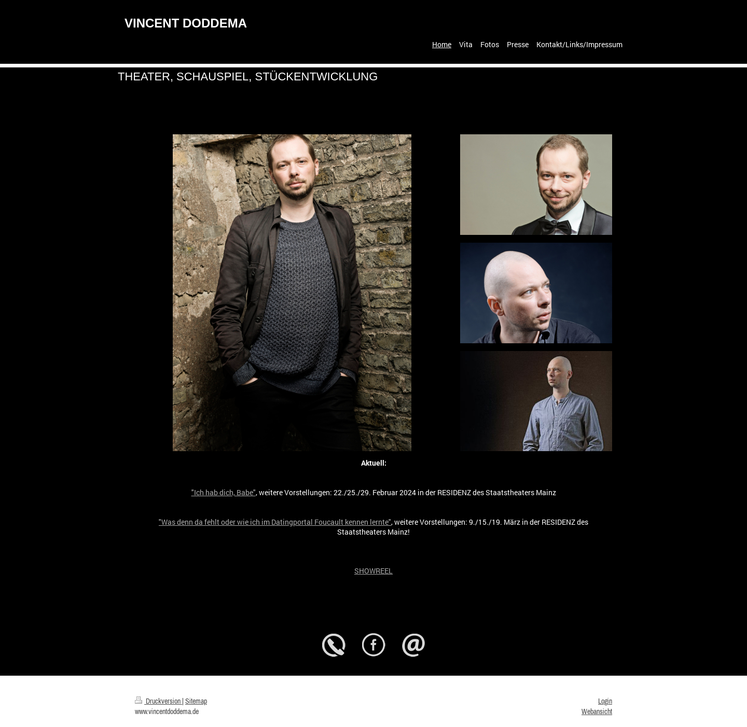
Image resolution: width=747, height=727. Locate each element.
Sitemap (196, 701)
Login (605, 701)
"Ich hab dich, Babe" (223, 492)
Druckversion (158, 701)
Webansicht (597, 711)
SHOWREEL (373, 571)
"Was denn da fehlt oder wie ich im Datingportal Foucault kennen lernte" (275, 522)
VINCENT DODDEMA (186, 23)
